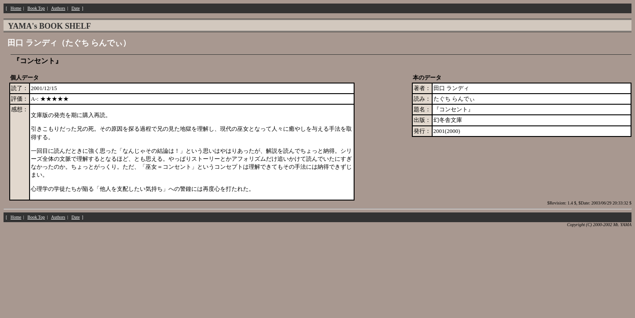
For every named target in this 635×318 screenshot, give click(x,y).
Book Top (36, 8)
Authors (58, 8)
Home (16, 8)
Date (75, 8)
